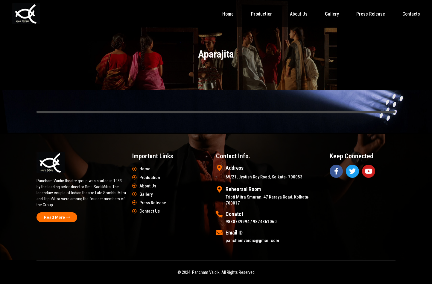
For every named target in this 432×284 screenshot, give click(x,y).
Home (228, 14)
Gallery (332, 14)
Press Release (370, 14)
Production (262, 14)
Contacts (411, 14)
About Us (299, 14)
